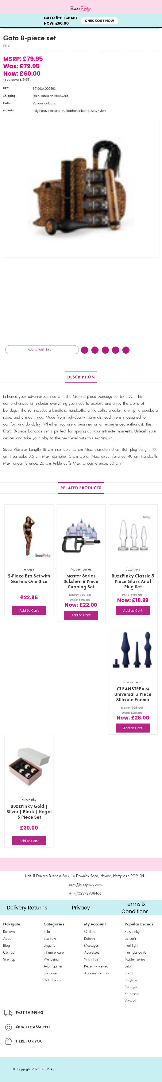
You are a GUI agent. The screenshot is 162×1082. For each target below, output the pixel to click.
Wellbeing (51, 960)
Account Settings (96, 973)
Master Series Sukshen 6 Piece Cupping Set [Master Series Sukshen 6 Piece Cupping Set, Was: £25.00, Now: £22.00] (81, 582)
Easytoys (131, 980)
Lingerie (49, 946)
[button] (27, 908)
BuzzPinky (132, 932)
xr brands (132, 994)
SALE (47, 932)
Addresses (91, 953)
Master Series (135, 960)
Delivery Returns (27, 907)
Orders (89, 932)
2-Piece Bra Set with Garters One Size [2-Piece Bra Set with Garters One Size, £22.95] (29, 579)
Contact (9, 953)
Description (81, 377)
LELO (128, 967)
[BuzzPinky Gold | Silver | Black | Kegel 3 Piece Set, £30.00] (29, 766)
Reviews (9, 932)
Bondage (50, 973)
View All (130, 1001)
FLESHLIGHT (131, 946)
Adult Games (53, 967)
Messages (91, 946)
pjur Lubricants (135, 953)
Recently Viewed (96, 967)
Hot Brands (52, 980)
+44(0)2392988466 (85, 894)
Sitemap (9, 960)
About (8, 939)
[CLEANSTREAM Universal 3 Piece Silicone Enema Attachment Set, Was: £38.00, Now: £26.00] (133, 648)
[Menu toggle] (20, 8)
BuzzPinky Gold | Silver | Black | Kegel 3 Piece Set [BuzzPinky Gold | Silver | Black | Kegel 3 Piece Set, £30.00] (29, 812)
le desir (130, 939)
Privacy (81, 907)
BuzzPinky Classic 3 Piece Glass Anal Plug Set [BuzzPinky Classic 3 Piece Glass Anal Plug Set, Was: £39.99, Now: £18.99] (133, 582)
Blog (6, 946)
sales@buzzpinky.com (85, 885)
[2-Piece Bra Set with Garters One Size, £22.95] (29, 536)
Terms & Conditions (135, 907)
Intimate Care (54, 953)
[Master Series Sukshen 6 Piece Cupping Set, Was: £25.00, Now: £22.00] (81, 536)
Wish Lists (91, 960)
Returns (90, 939)
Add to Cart (29, 610)
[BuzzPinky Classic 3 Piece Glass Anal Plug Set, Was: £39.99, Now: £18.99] (133, 536)
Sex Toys (50, 939)
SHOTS (129, 973)
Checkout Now (99, 20)
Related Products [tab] (81, 488)
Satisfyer (131, 987)
